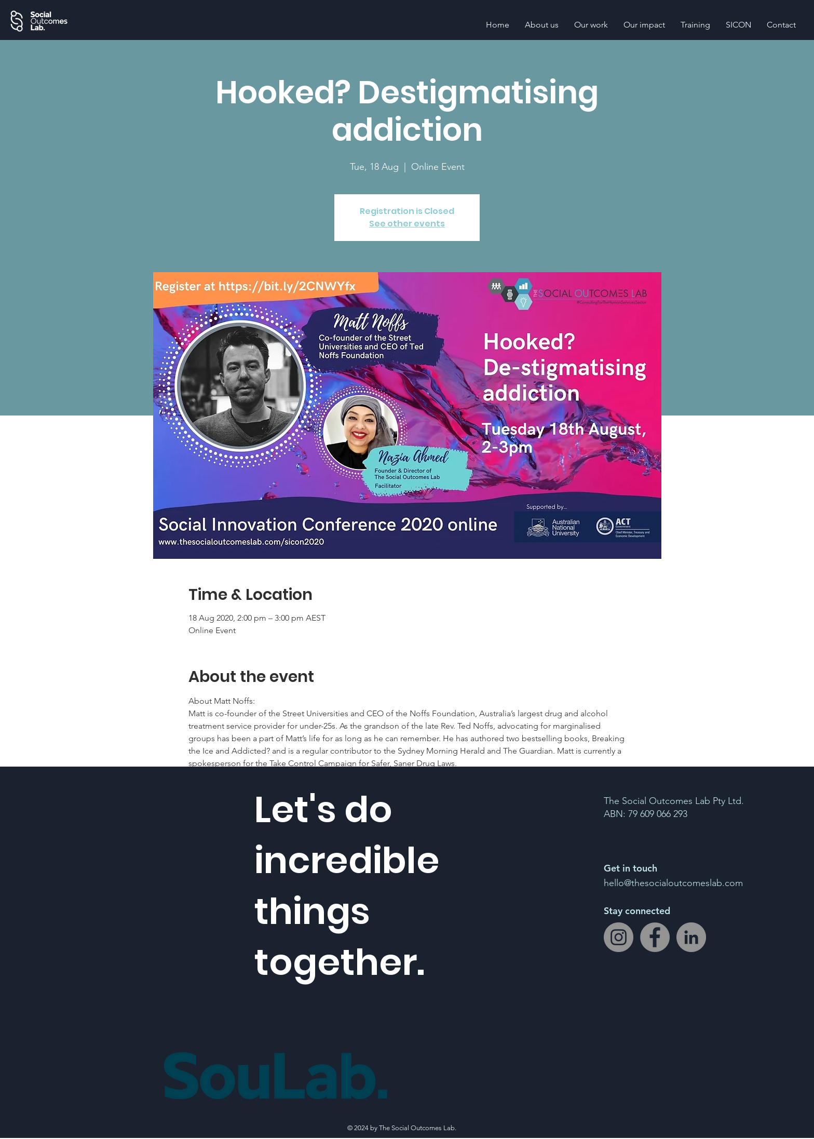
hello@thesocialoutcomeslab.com (673, 883)
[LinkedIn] (691, 937)
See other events (407, 224)
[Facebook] (655, 937)
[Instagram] (618, 937)
